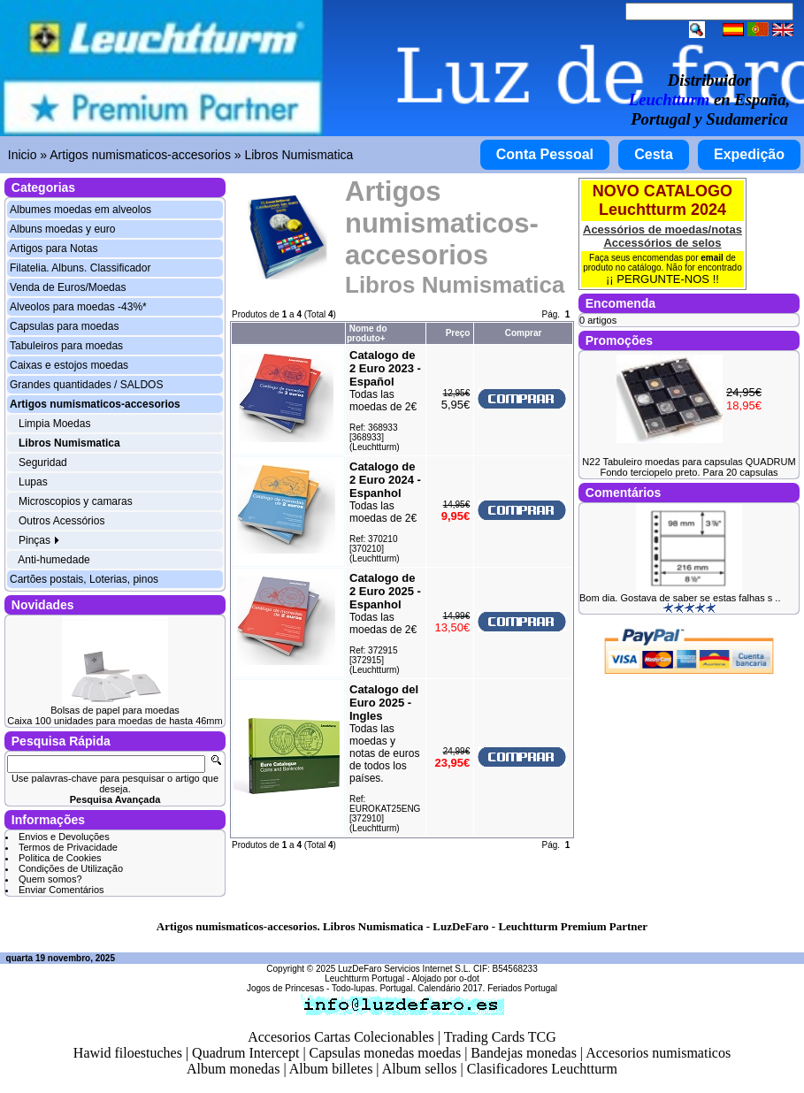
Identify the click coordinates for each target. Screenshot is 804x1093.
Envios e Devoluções (64, 836)
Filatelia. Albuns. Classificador (80, 268)
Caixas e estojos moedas (69, 365)
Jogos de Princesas (285, 988)
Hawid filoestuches (127, 1052)
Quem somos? (50, 879)
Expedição (749, 154)
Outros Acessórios (61, 521)
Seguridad (43, 462)
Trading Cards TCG (500, 1036)
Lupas (33, 482)
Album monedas (233, 1068)
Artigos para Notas (53, 248)
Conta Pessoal (544, 154)
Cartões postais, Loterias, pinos (84, 579)
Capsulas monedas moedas (386, 1052)
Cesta (653, 154)
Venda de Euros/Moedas (68, 287)
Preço (458, 333)
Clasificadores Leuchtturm (542, 1068)
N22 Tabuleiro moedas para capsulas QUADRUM (688, 461)
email (712, 258)
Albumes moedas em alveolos (80, 209)
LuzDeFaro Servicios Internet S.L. (404, 969)
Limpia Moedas (54, 423)
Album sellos (419, 1068)
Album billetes (331, 1068)
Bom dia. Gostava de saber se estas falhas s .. (679, 597)
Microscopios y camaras (76, 501)
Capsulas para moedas (64, 326)
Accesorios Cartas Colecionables (341, 1036)
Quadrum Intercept (245, 1052)
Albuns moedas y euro (62, 229)
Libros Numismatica (298, 155)
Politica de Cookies (60, 857)
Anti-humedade (53, 560)
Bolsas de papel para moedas (115, 710)
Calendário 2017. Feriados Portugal (487, 988)
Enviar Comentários (61, 889)
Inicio (22, 155)
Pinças (39, 540)
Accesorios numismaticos (658, 1052)
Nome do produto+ (367, 333)
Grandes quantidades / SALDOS (86, 384)
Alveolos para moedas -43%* (78, 307)
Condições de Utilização (71, 868)
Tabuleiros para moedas (66, 346)
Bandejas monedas (524, 1052)
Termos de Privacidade (68, 847)
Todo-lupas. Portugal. (374, 988)
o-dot (469, 978)
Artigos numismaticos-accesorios (140, 155)
